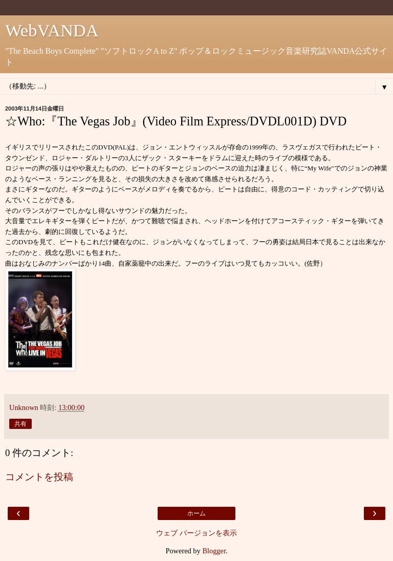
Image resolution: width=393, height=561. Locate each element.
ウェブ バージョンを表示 (196, 533)
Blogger (214, 551)
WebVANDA (52, 30)
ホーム (196, 513)
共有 (20, 423)
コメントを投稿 (39, 476)
